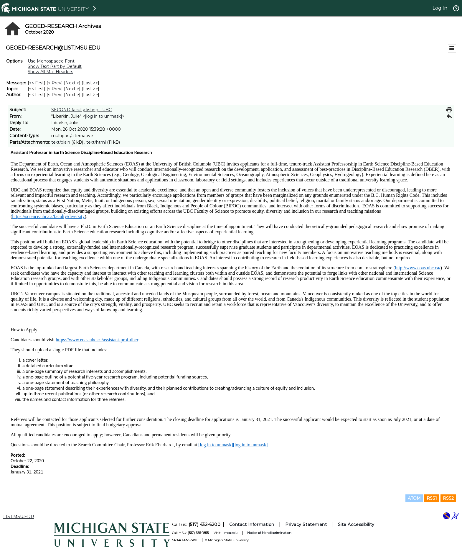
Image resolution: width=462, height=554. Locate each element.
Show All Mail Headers (50, 71)
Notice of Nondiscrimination (269, 533)
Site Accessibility (356, 524)
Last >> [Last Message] (90, 83)
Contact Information (251, 524)
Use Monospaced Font (51, 61)
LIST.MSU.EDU (18, 516)
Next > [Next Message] (72, 83)
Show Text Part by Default (55, 66)
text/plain (60, 142)
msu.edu (230, 533)
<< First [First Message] (36, 83)
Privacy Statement (306, 524)
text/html (96, 142)
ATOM (414, 498)
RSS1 (432, 498)
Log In (440, 8)
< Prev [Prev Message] (54, 83)
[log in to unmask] (103, 116)
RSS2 (448, 498)
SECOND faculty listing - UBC (81, 109)
